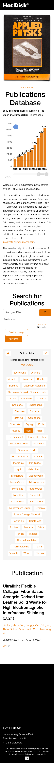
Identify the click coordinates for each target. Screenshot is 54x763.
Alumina (35, 373)
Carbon (12, 398)
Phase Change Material (27, 514)
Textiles (33, 534)
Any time (13, 339)
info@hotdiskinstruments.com (18, 242)
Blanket (41, 379)
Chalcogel (17, 405)
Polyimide (18, 521)
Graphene (39, 444)
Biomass (27, 379)
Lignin (19, 469)
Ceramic (41, 398)
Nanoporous (36, 502)
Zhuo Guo (18, 625)
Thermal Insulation (27, 540)
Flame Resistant (37, 437)
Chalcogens (35, 405)
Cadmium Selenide (34, 386)
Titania (38, 547)
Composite (34, 418)
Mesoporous (36, 476)
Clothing (18, 418)
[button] (46, 353)
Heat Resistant (20, 456)
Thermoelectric (20, 547)
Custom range (16, 332)
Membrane (17, 476)
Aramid (12, 379)
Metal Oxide (17, 482)
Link (6, 646)
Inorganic (18, 463)
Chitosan (19, 411)
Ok (27, 758)
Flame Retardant (19, 444)
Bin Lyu (7, 625)
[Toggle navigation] (50, 5)
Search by (41, 326)
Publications (27, 88)
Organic (40, 508)
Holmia (38, 456)
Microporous (36, 482)
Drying (29, 424)
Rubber (14, 527)
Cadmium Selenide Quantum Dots (27, 392)
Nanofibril (35, 495)
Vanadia (14, 553)
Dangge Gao (33, 625)
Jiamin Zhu (31, 629)
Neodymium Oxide (19, 508)
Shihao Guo (17, 629)
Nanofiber (18, 495)
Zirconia (40, 553)
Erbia (41, 424)
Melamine (33, 469)
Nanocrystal (35, 489)
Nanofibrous (17, 502)
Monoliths (17, 489)
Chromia (34, 411)
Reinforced (35, 521)
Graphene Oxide (27, 450)
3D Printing (20, 373)
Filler (39, 431)
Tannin (20, 534)
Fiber (28, 431)
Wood (26, 553)
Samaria (28, 527)
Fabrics (16, 431)
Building (13, 386)
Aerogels (27, 364)
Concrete (15, 424)
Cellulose (26, 398)
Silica (41, 527)
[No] (50, 754)
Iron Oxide (35, 463)
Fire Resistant (15, 437)
